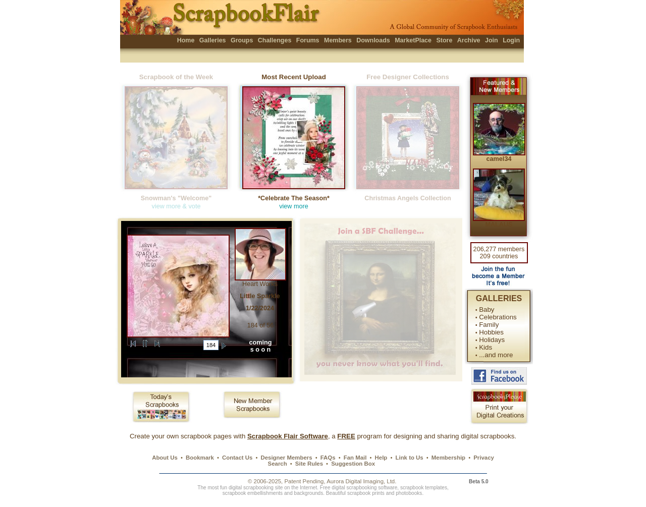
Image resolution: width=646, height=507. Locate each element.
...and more (496, 355)
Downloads (373, 40)
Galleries (212, 40)
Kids (485, 347)
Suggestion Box (353, 464)
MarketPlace (413, 40)
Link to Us (409, 458)
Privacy (483, 458)
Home (186, 40)
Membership (448, 458)
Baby (486, 309)
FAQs (328, 458)
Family (489, 324)
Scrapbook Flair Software (287, 436)
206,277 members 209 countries (499, 253)
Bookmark (200, 458)
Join (491, 40)
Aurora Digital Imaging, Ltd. (361, 481)
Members (338, 40)
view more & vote (176, 206)
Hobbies (491, 332)
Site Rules (309, 464)
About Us (165, 458)
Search (277, 464)
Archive (468, 40)
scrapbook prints (366, 493)
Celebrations (497, 317)
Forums (307, 40)
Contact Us (237, 458)
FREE (346, 436)
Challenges (275, 40)
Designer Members (286, 458)
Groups (242, 40)
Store (444, 40)
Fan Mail (355, 458)
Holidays (492, 340)
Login (511, 40)
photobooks (409, 493)
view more (293, 206)
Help (381, 458)
